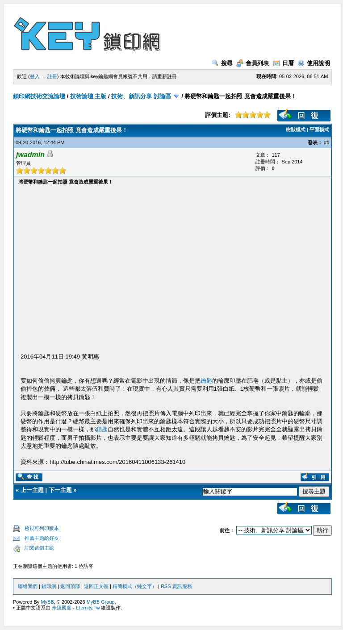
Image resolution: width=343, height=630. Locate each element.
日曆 (283, 63)
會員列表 (252, 63)
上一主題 (32, 490)
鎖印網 (49, 586)
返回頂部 (70, 586)
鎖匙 (102, 429)
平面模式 (319, 129)
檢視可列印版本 (42, 528)
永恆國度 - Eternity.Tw (76, 607)
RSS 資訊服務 (176, 586)
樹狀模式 (295, 129)
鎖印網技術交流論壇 (39, 96)
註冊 (52, 76)
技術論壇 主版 (88, 96)
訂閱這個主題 (39, 548)
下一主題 (60, 490)
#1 (326, 142)
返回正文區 (96, 586)
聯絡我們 (28, 586)
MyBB (47, 602)
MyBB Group (101, 602)
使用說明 (313, 63)
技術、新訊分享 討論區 (141, 96)
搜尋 (222, 63)
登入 (35, 76)
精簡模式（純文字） (135, 586)
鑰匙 (206, 380)
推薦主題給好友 (42, 538)
